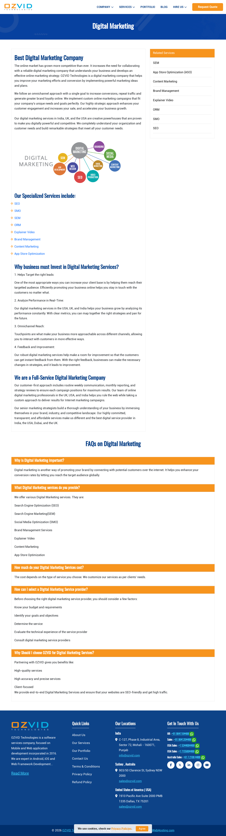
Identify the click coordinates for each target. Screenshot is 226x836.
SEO (17, 203)
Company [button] (105, 7)
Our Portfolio (81, 751)
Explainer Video (24, 232)
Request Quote (207, 7)
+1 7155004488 (186, 751)
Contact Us (80, 758)
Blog (164, 7)
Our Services (81, 743)
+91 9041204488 (182, 740)
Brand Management (27, 239)
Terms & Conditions (86, 766)
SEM (17, 218)
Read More (20, 773)
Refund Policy (82, 782)
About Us (78, 735)
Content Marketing (26, 246)
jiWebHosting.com (162, 830)
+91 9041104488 (180, 734)
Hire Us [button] (180, 7)
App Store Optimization (29, 253)
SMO (17, 211)
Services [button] (127, 7)
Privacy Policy (82, 774)
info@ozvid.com (129, 755)
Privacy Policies (121, 828)
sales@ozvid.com (130, 781)
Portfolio (147, 7)
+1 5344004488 (186, 746)
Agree (142, 828)
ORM (17, 225)
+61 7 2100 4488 (191, 757)
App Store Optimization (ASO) (172, 72)
